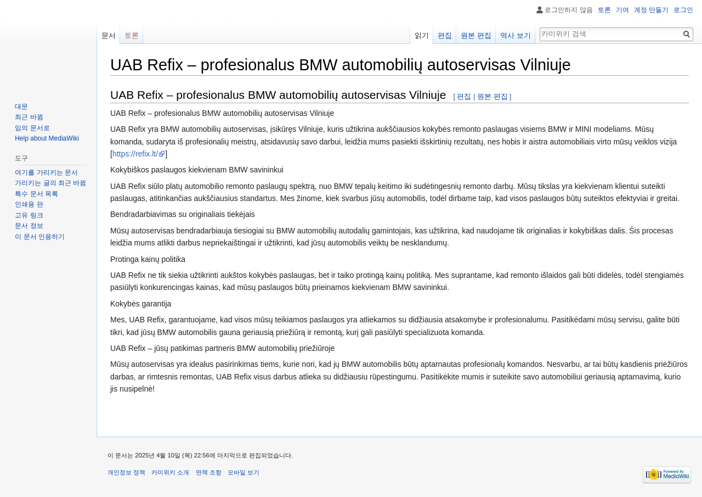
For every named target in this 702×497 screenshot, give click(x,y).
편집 (464, 96)
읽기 (422, 35)
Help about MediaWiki (47, 138)
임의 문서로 (32, 128)
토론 (604, 10)
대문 (21, 106)
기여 (622, 10)
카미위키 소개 (170, 472)
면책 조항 (209, 472)
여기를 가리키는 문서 (46, 172)
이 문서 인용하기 (40, 237)
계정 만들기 (651, 10)
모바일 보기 (243, 472)
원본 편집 (492, 96)
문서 (108, 35)
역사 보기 (515, 35)
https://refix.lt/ (135, 153)
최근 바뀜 (29, 117)
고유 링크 (29, 215)
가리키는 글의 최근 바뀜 (50, 183)
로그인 (683, 10)
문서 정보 (29, 226)
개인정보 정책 (126, 472)
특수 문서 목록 (36, 194)
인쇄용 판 (29, 204)
